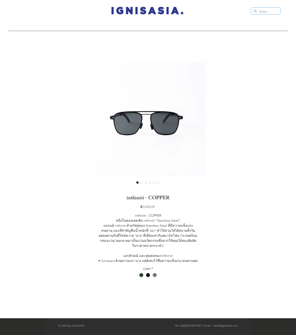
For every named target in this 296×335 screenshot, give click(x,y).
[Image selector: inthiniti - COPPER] (137, 182)
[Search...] (265, 12)
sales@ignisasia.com (225, 325)
